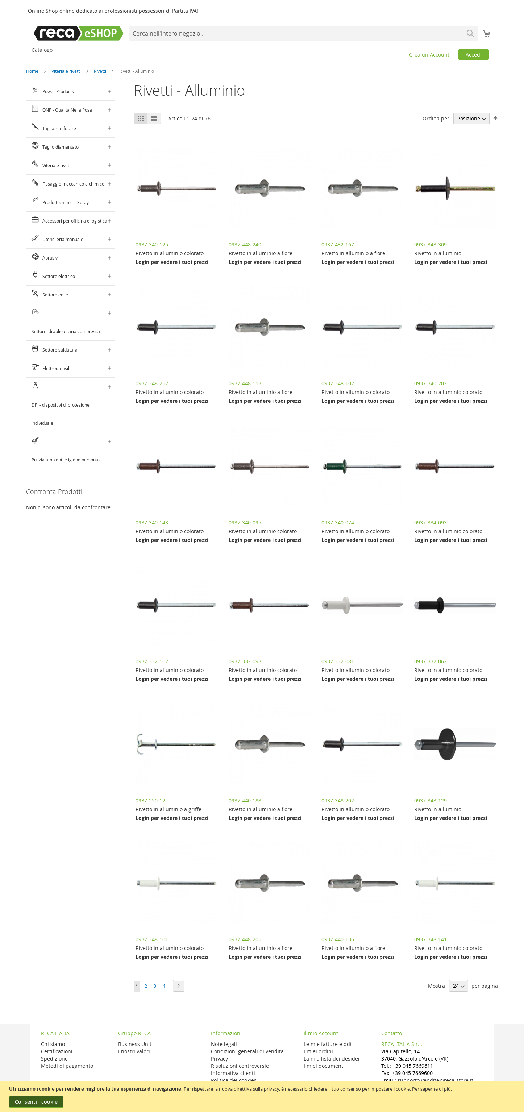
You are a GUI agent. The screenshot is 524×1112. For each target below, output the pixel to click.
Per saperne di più (431, 1089)
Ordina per (436, 118)
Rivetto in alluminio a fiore (260, 253)
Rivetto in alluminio (437, 253)
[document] (263, 1097)
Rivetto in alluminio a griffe (168, 809)
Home (32, 71)
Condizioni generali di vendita (247, 1051)
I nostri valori (134, 1051)
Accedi (474, 54)
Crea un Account (429, 54)
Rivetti (100, 71)
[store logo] (78, 33)
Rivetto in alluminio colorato (170, 253)
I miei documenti (324, 1065)
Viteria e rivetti (66, 71)
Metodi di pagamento (67, 1065)
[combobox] (303, 33)
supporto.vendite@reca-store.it (435, 1080)
